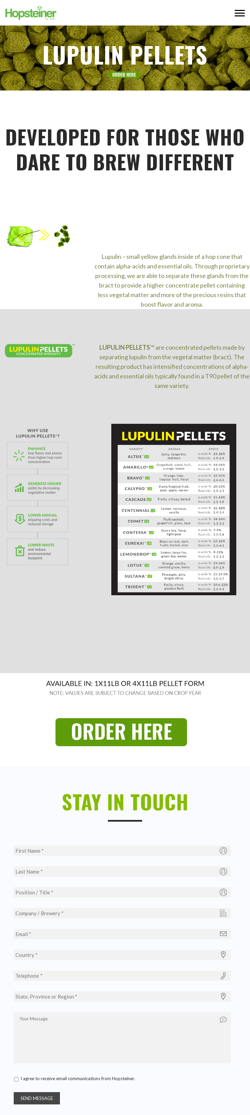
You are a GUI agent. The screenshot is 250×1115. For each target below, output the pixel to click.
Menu (240, 13)
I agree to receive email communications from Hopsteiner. (78, 1078)
